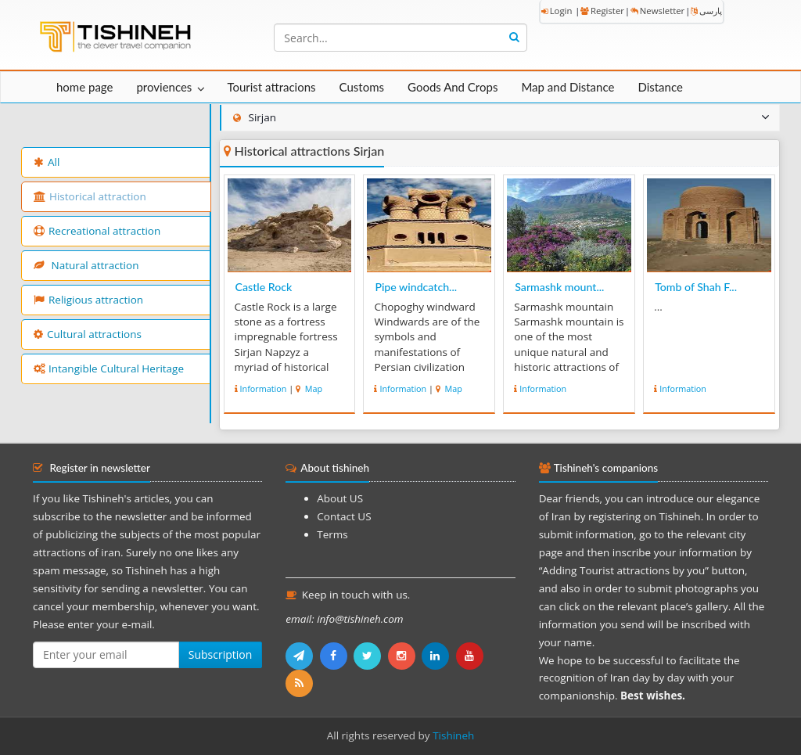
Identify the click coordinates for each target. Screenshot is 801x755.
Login (557, 10)
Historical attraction (90, 196)
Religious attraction (88, 300)
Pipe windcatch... (416, 286)
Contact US (344, 516)
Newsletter (657, 10)
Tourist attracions (271, 87)
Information (263, 388)
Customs (361, 87)
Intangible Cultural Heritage (109, 368)
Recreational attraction (97, 231)
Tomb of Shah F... (696, 286)
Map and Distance (567, 87)
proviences (164, 87)
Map (312, 388)
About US (340, 498)
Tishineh (453, 735)
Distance (660, 87)
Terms (332, 534)
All (46, 162)
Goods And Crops (452, 87)
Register (602, 10)
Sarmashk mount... (559, 286)
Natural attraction (86, 265)
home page (84, 87)
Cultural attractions (88, 334)
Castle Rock (264, 286)
